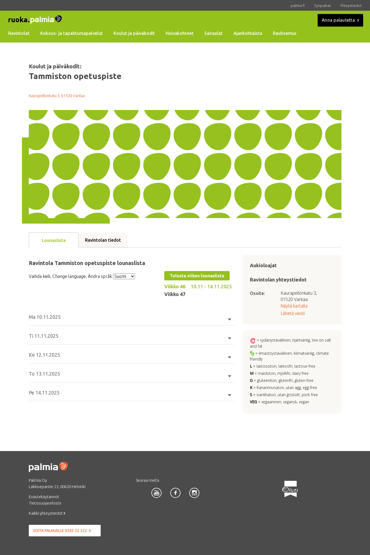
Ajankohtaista (247, 33)
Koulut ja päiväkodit (134, 33)
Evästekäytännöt (44, 496)
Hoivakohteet (180, 33)
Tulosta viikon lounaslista (197, 275)
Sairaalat (213, 33)
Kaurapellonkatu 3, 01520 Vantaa (57, 96)
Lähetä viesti (293, 313)
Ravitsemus (284, 33)
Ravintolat (19, 33)
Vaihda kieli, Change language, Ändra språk (70, 276)
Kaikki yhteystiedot (47, 513)
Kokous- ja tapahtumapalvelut (71, 33)
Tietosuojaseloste (45, 503)
